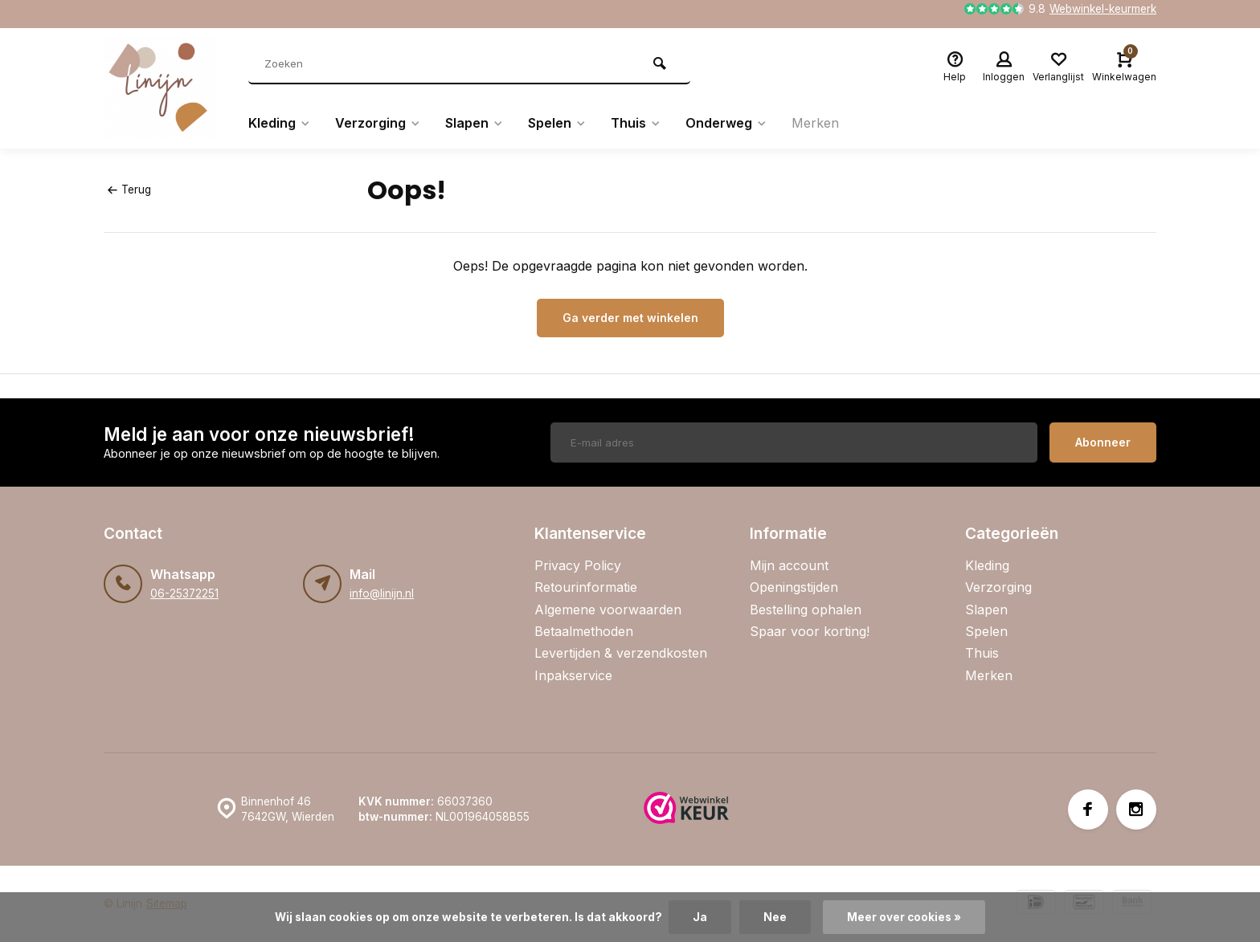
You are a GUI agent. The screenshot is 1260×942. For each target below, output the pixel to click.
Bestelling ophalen (805, 609)
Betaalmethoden (583, 631)
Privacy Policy (577, 565)
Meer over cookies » (904, 917)
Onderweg (726, 123)
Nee (775, 917)
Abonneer (1103, 442)
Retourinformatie (585, 587)
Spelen (557, 123)
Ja (700, 917)
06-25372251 (184, 593)
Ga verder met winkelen (630, 317)
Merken (815, 123)
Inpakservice (573, 675)
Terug (129, 189)
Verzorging (378, 123)
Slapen (474, 123)
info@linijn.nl (382, 593)
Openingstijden (794, 587)
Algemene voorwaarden (607, 609)
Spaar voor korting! (809, 631)
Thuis (636, 123)
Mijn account (789, 565)
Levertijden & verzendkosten (620, 653)
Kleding (279, 123)
